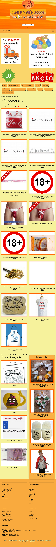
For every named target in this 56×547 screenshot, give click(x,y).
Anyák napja (32, 493)
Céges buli (31, 488)
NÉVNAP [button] (38, 85)
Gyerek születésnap (7, 488)
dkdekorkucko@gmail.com (10, 534)
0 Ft (28, 27)
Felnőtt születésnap (7, 489)
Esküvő (4, 494)
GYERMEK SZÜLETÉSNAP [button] (27, 85)
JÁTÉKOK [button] (40, 89)
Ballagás (31, 495)
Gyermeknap (32, 496)
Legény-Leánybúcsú (7, 490)
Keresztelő (4, 493)
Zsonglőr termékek (6, 516)
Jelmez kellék (5, 498)
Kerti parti (31, 498)
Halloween (31, 499)
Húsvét (31, 491)
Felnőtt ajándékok (6, 513)
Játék (3, 515)
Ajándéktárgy (15, 96)
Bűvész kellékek (6, 518)
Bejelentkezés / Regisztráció (28, 24)
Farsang (31, 490)
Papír (30, 511)
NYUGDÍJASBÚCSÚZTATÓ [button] (7, 92)
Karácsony (31, 501)
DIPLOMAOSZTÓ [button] (48, 89)
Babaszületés (5, 491)
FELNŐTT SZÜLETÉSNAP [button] (14, 85)
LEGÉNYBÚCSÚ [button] (5, 89)
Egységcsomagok (33, 518)
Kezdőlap (3, 96)
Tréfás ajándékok (6, 511)
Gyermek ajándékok (7, 514)
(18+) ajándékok (6, 520)
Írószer (30, 513)
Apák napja (32, 494)
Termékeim (8, 96)
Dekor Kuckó (6, 31)
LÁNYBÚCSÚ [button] (45, 85)
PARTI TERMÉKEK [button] (31, 89)
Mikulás (31, 500)
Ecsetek (31, 516)
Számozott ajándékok (7, 519)
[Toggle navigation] (53, 31)
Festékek (31, 515)
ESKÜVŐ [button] (4, 85)
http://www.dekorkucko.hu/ (10, 535)
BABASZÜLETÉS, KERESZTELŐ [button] (18, 89)
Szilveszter (31, 503)
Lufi (3, 495)
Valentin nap (32, 489)
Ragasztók (31, 514)
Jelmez (4, 496)
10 (26, 106)
